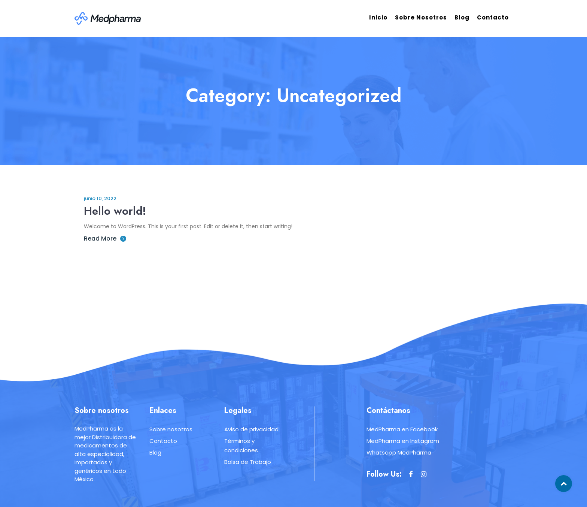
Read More (105, 238)
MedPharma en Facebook (402, 429)
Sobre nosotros (421, 17)
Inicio (378, 17)
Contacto (493, 17)
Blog (461, 17)
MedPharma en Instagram (403, 441)
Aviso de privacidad (251, 429)
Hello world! (115, 211)
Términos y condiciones (241, 445)
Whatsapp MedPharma (399, 452)
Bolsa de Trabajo (247, 462)
